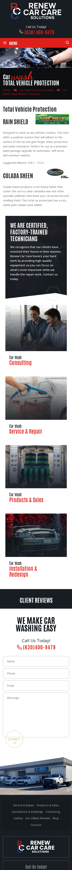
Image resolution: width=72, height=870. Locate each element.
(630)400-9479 (39, 647)
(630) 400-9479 (39, 32)
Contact (36, 825)
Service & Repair (36, 405)
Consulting (36, 335)
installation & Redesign (27, 812)
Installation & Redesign (36, 545)
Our (37, 818)
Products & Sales (36, 474)
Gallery (18, 818)
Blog (56, 818)
